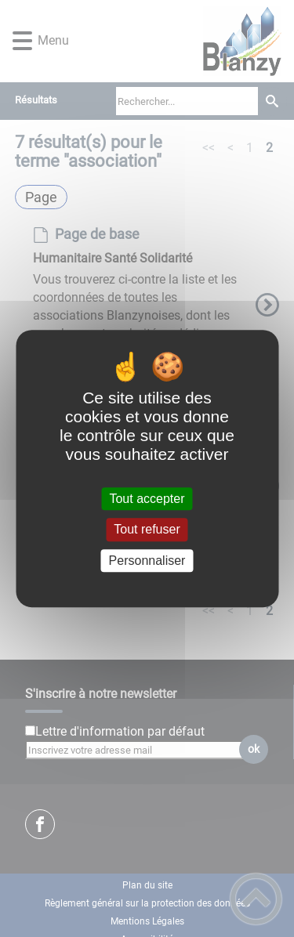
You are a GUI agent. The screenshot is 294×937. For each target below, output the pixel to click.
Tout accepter (146, 498)
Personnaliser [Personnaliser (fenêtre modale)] (147, 560)
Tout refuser (147, 530)
